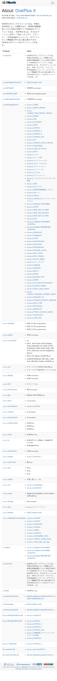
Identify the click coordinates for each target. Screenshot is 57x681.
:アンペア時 (34, 157)
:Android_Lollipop (36, 286)
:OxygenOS (34, 235)
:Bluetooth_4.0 (35, 297)
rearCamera (10, 451)
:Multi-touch (34, 309)
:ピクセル (33, 172)
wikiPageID (8, 88)
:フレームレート (36, 175)
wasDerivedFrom (10, 596)
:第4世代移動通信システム (40, 190)
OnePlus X (25, 10)
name (7, 434)
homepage (8, 604)
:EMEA (32, 116)
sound (7, 493)
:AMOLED (34, 268)
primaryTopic (10, 655)
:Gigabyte (33, 265)
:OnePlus (33, 128)
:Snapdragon (35, 146)
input (7, 401)
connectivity (9, 340)
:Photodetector (35, 247)
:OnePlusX (34, 615)
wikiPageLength (10, 94)
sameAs (8, 649)
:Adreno (33, 195)
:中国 (32, 184)
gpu (6, 395)
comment (7, 564)
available (8, 323)
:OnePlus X (36, 649)
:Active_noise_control (38, 289)
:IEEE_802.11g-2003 (38, 213)
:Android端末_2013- (38, 536)
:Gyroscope (34, 244)
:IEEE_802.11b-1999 (38, 210)
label (6, 591)
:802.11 (33, 271)
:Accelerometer (35, 241)
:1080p (32, 105)
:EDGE (32, 274)
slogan (8, 479)
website (8, 512)
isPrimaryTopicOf (10, 610)
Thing (18, 15)
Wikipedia (25, 667)
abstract (7, 55)
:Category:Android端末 (38, 204)
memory (8, 412)
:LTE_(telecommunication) (39, 283)
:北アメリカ (34, 187)
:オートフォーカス (37, 160)
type (7, 507)
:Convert (33, 521)
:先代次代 (34, 533)
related (8, 457)
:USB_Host (34, 318)
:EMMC (33, 280)
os (6, 440)
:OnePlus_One (35, 137)
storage (8, 501)
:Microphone (34, 306)
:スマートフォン (36, 166)
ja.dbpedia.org (22, 18)
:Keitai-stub (34, 524)
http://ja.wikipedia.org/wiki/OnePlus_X (41, 610)
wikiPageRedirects (12, 615)
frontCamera (10, 389)
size (7, 468)
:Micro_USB (34, 303)
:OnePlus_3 (34, 134)
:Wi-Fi (32, 152)
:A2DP (32, 238)
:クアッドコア (35, 262)
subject (6, 547)
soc (6, 485)
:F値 (31, 119)
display (8, 375)
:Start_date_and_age (38, 542)
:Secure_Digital (35, 259)
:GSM (32, 125)
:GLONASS (34, 122)
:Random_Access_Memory (40, 143)
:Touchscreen (35, 315)
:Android (33, 518)
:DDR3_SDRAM (36, 108)
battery (8, 335)
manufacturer (10, 406)
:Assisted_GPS (35, 277)
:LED (32, 219)
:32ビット (33, 193)
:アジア (33, 155)
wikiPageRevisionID (11, 99)
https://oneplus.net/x (34, 82)
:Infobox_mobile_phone (39, 539)
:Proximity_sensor (36, 250)
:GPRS (32, 207)
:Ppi (31, 140)
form (7, 384)
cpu (6, 367)
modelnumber (10, 423)
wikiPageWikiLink (10, 105)
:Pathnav (33, 527)
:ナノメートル (35, 169)
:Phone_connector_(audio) (40, 312)
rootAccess (9, 462)
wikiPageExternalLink (12, 82)
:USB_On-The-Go (36, 149)
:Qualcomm (34, 232)
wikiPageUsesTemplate (14, 518)
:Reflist (33, 530)
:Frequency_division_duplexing (41, 300)
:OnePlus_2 (34, 131)
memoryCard (10, 417)
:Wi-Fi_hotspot (35, 256)
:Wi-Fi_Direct (35, 253)
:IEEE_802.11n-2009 (38, 216)
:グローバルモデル (37, 163)
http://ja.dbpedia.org (43, 15)
